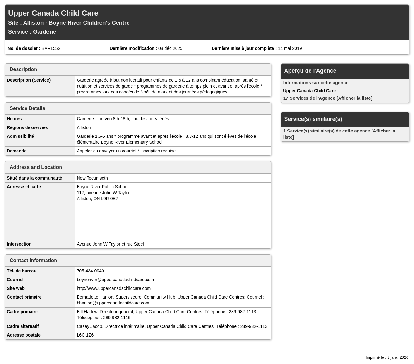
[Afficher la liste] (355, 98)
